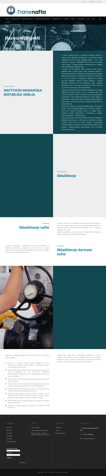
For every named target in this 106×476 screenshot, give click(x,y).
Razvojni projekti (15, 18)
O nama (7, 18)
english (99, 1)
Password (9, 453)
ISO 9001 (9, 427)
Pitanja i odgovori (60, 433)
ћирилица (91, 1)
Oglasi (93, 18)
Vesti (88, 18)
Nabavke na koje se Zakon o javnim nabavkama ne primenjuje (40, 434)
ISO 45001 (9, 436)
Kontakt (8, 22)
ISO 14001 (9, 430)
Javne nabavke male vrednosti (39, 430)
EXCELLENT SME (11, 441)
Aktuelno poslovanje (27, 18)
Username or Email (12, 448)
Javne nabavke (81, 18)
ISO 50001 (9, 439)
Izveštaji (73, 18)
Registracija (22, 462)
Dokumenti (66, 18)
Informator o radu (56, 18)
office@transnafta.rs (89, 438)
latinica (84, 1)
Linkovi (58, 430)
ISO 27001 (9, 433)
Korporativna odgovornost (42, 18)
